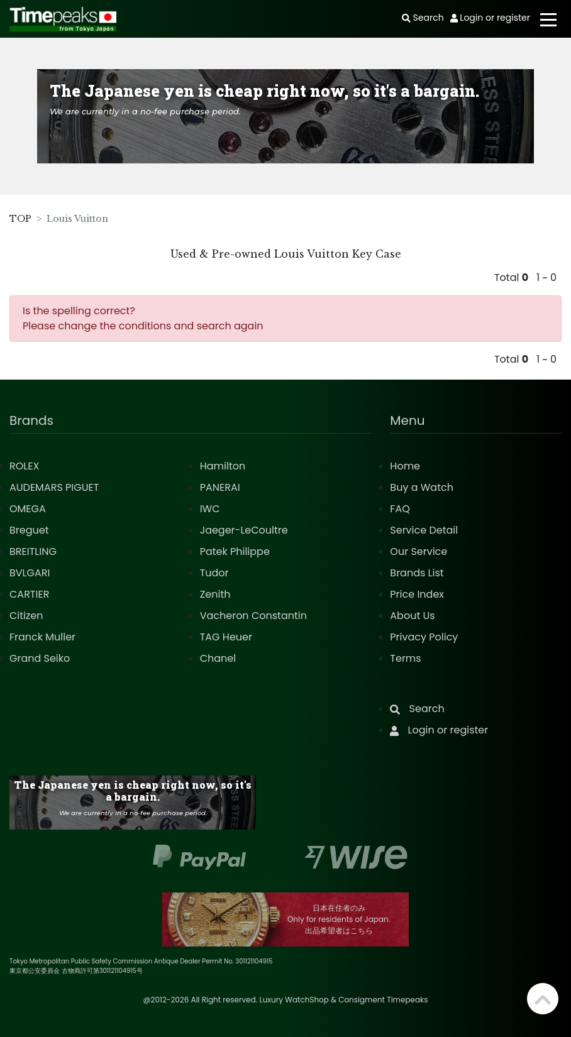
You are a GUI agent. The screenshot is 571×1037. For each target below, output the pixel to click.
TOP (20, 218)
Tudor (214, 573)
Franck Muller (42, 637)
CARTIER (29, 594)
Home (405, 466)
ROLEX (24, 466)
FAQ (399, 509)
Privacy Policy (424, 637)
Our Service (418, 551)
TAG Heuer (226, 637)
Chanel (218, 658)
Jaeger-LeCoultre (244, 530)
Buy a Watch (421, 487)
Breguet (29, 530)
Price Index (417, 594)
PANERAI (220, 487)
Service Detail (424, 530)
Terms (405, 658)
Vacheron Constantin (253, 615)
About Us (412, 615)
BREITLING (33, 551)
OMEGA (27, 509)
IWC (210, 509)
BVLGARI (29, 573)
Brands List (416, 573)
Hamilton (223, 466)
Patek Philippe (235, 551)
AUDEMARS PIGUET (54, 487)
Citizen (26, 615)
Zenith (215, 594)
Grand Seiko (39, 658)
